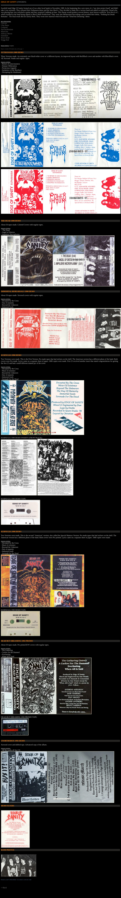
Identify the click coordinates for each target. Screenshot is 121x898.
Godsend (4, 27)
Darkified (4, 36)
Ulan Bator (5, 25)
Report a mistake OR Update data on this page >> (12, 49)
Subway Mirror (6, 34)
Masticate (4, 32)
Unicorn (4, 23)
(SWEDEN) (21, 2)
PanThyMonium (7, 29)
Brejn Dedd (5, 38)
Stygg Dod (5, 40)
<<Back (4, 888)
